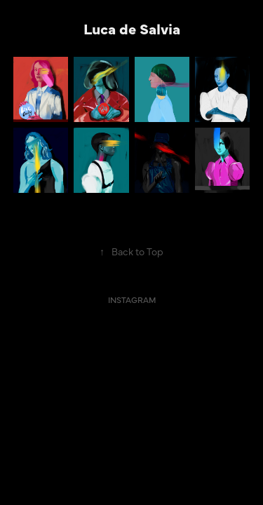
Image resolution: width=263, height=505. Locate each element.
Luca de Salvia (131, 28)
